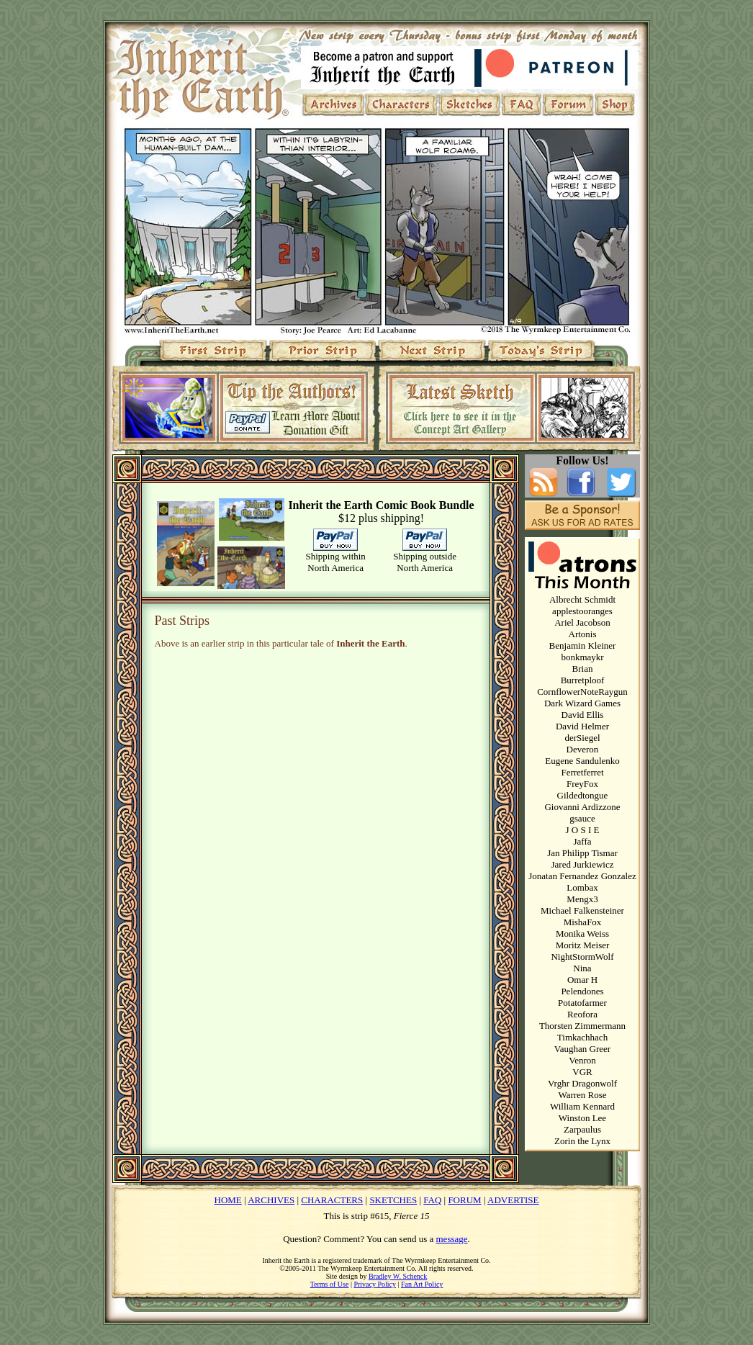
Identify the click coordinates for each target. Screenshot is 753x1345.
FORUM (464, 1200)
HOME (228, 1200)
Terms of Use (329, 1284)
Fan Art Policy (422, 1284)
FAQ (432, 1200)
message (452, 1238)
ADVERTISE (512, 1200)
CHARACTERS (332, 1200)
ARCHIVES (271, 1200)
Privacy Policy (374, 1284)
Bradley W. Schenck (398, 1276)
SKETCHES (393, 1200)
